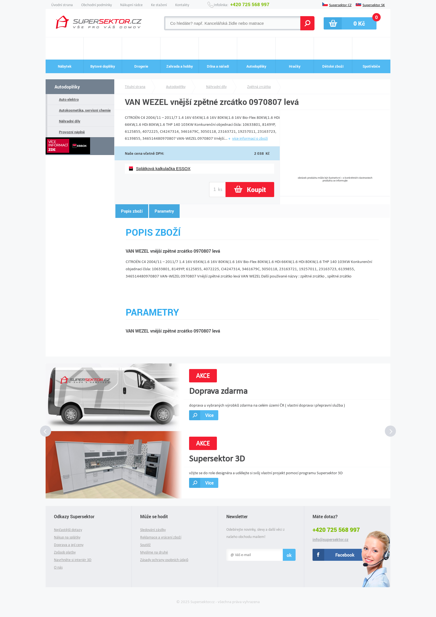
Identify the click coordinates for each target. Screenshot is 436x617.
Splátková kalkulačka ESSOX (163, 168)
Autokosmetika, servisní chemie (85, 110)
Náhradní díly (69, 121)
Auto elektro (69, 99)
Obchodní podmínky (96, 5)
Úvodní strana (62, 5)
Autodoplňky (67, 87)
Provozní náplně (72, 131)
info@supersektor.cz (330, 540)
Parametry (164, 211)
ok (289, 555)
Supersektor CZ (340, 4)
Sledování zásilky (153, 529)
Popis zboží (132, 211)
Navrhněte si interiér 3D (72, 559)
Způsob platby (65, 552)
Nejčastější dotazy (68, 529)
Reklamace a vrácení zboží (160, 537)
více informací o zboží (250, 138)
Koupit (256, 189)
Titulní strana (135, 86)
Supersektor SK (374, 4)
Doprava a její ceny (68, 544)
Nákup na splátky (67, 537)
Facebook (345, 555)
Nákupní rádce (131, 5)
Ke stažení (159, 5)
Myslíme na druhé (154, 552)
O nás (58, 567)
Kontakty (182, 5)
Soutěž (145, 544)
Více (209, 415)
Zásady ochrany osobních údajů (164, 559)
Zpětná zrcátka (259, 86)
